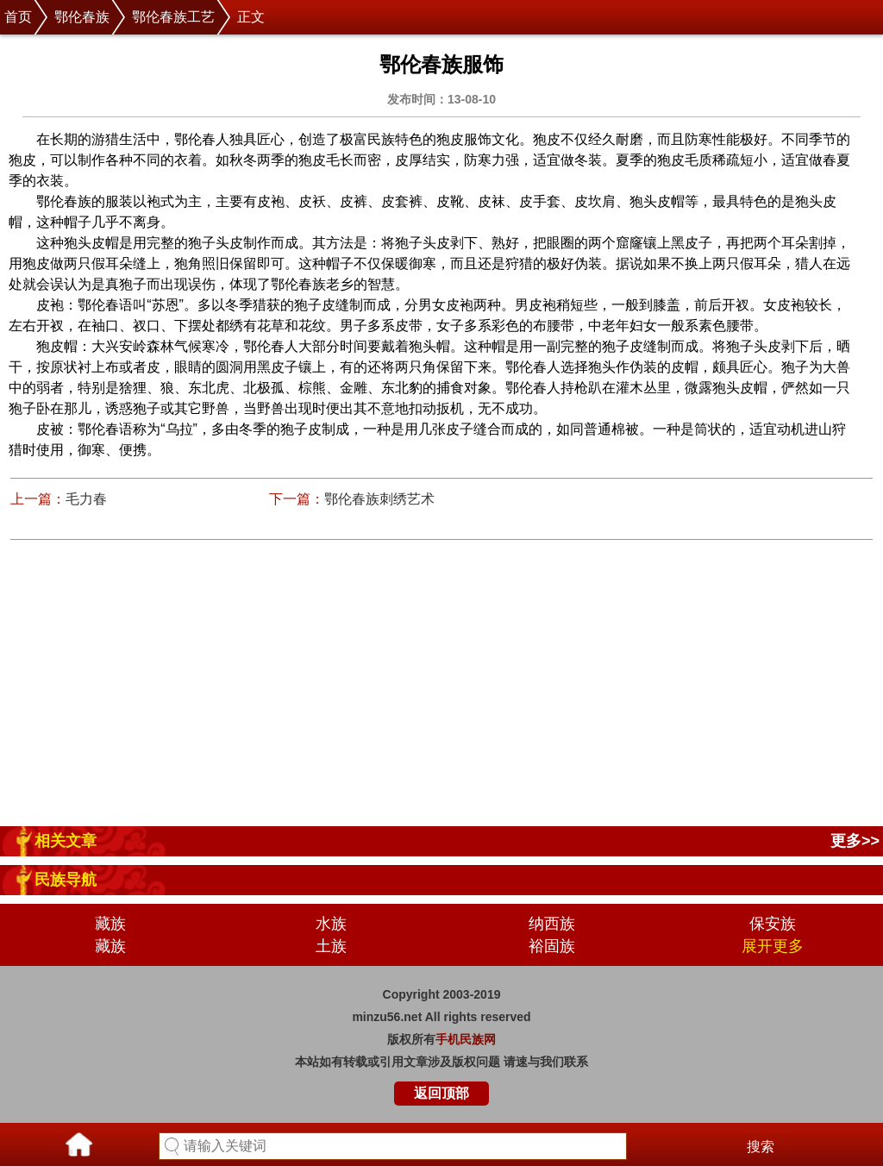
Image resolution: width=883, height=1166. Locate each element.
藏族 (110, 923)
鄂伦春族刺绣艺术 (379, 499)
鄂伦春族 (82, 16)
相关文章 (65, 840)
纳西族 (552, 923)
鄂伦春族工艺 (173, 16)
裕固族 (552, 946)
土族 (331, 946)
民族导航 (65, 879)
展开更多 (773, 946)
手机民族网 (465, 1039)
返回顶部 (441, 1093)
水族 (331, 923)
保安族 (772, 923)
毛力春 (86, 499)
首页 (18, 16)
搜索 (760, 1146)
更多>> (855, 840)
